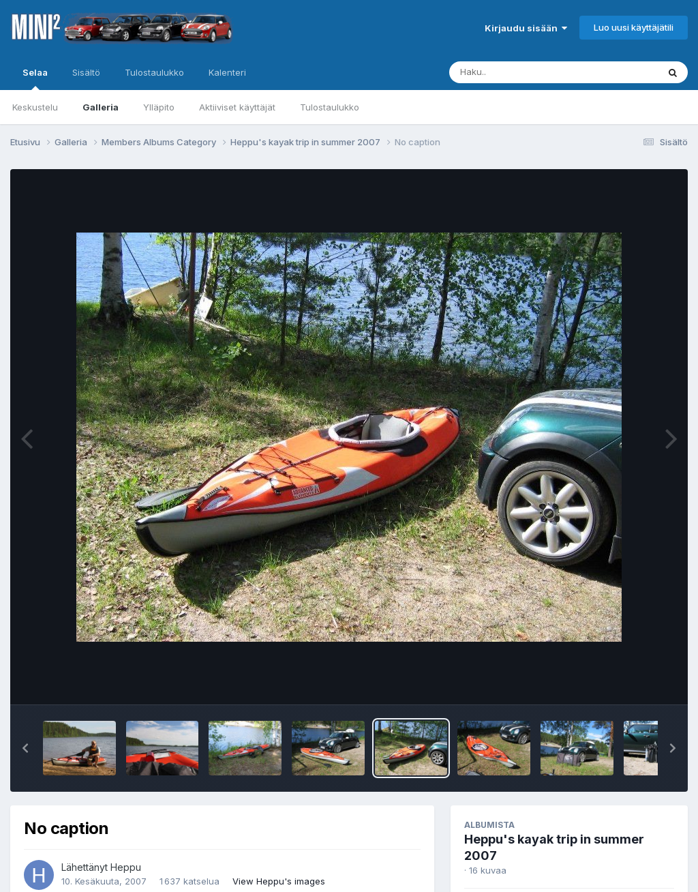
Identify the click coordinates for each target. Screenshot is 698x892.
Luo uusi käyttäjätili (633, 27)
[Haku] (528, 72)
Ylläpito (158, 107)
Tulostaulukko (329, 107)
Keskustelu (35, 107)
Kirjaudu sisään (526, 28)
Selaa (35, 78)
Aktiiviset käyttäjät (237, 107)
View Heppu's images (278, 881)
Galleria (100, 107)
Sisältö (86, 72)
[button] (25, 748)
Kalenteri (227, 72)
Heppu (125, 867)
